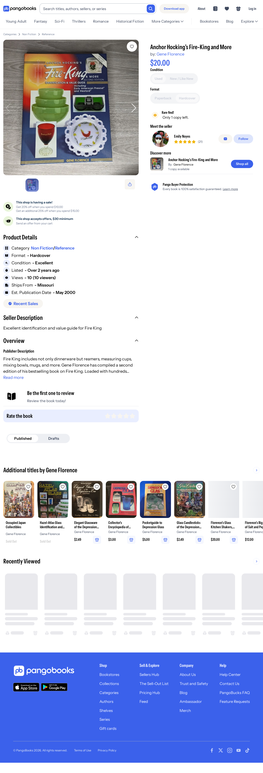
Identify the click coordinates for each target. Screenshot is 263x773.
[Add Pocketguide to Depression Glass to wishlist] (191, 487)
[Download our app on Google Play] (54, 695)
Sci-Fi (61, 21)
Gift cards (98, 740)
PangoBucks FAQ (233, 702)
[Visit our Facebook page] (211, 762)
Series (94, 730)
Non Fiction (29, 34)
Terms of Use (82, 762)
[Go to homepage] (19, 9)
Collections (99, 692)
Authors (96, 711)
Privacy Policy (107, 762)
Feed (136, 711)
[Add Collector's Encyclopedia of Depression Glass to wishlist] (152, 487)
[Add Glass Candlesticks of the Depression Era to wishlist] (231, 487)
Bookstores (208, 21)
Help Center (228, 683)
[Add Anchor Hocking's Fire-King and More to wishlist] (133, 46)
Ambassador (186, 711)
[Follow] (243, 139)
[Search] (151, 9)
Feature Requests (233, 711)
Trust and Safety (189, 692)
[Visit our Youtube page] (238, 762)
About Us (183, 683)
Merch (180, 721)
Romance (103, 21)
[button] (71, 238)
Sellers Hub (142, 683)
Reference (48, 34)
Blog (229, 21)
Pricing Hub (143, 702)
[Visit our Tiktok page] (247, 762)
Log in (252, 8)
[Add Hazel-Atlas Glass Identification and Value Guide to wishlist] (73, 487)
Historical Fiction (133, 21)
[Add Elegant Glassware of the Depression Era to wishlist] (112, 487)
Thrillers (81, 21)
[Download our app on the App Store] (26, 695)
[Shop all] (241, 164)
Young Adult (16, 21)
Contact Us (227, 692)
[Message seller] (226, 139)
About (201, 8)
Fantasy (41, 21)
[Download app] (174, 8)
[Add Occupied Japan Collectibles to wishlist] (33, 487)
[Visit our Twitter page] (220, 762)
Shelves (96, 721)
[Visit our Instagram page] (229, 762)
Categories (9, 34)
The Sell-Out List (147, 692)
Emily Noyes (183, 136)
